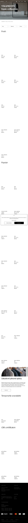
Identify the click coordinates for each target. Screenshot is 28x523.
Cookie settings (9, 222)
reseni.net (15, 498)
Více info (6, 390)
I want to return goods (4, 487)
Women (7, 21)
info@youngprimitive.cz (17, 488)
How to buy (3, 488)
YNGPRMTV (8, 6)
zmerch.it (15, 496)
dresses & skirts (4, 211)
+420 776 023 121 (16, 487)
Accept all (19, 222)
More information (14, 220)
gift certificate (3, 451)
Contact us (16, 485)
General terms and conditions (5, 489)
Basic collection (10, 21)
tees (2, 55)
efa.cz (15, 497)
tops (2, 80)
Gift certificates (8, 427)
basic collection (4, 129)
